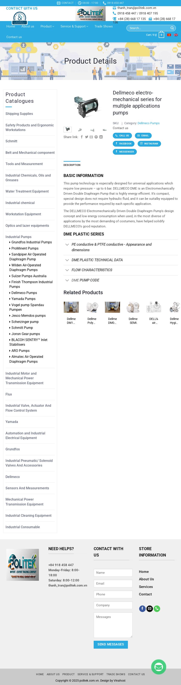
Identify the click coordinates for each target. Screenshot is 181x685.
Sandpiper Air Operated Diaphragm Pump (27, 256)
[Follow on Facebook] (142, 608)
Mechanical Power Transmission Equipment (24, 501)
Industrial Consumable (23, 527)
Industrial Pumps (18, 237)
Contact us (14, 37)
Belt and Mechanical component (30, 153)
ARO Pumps (20, 351)
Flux (9, 394)
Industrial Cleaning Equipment (28, 516)
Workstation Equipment (23, 214)
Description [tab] (72, 165)
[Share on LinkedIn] (101, 137)
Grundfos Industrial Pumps (31, 242)
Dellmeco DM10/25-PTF (71, 321)
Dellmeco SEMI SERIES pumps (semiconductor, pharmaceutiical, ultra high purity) (133, 321)
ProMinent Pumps (24, 248)
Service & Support (74, 26)
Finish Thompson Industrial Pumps (31, 284)
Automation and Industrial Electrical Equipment (25, 435)
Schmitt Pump (22, 328)
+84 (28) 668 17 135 (132, 19)
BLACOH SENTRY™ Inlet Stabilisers (28, 342)
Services (146, 587)
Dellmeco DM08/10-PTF (112, 321)
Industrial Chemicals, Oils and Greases (28, 177)
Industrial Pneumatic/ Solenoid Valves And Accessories (29, 463)
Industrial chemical (20, 203)
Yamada (12, 422)
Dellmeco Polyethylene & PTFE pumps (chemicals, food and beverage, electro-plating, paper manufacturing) (92, 321)
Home (10, 26)
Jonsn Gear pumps (25, 334)
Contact (145, 594)
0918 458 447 (126, 13)
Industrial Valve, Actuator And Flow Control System (28, 408)
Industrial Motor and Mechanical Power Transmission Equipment (24, 378)
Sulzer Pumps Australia (29, 276)
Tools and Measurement (24, 164)
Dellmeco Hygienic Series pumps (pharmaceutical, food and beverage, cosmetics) (174, 321)
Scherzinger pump (25, 322)
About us (27, 26)
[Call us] (157, 608)
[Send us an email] (149, 608)
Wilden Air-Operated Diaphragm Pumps (25, 267)
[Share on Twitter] (86, 137)
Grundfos (13, 449)
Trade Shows (104, 26)
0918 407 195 (148, 13)
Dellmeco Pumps (24, 293)
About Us (146, 579)
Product (47, 26)
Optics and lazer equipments (27, 226)
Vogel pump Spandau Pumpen (26, 307)
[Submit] (172, 28)
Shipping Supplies (19, 114)
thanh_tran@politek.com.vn (136, 8)
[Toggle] (67, 245)
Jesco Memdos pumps (28, 316)
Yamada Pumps (23, 299)
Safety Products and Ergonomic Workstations (30, 127)
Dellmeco (13, 477)
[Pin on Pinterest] (96, 137)
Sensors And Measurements (27, 488)
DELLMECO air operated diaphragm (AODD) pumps (153, 321)
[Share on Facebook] (81, 137)
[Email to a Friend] (91, 137)
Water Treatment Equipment (27, 191)
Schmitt (11, 141)
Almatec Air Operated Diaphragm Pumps (26, 359)
